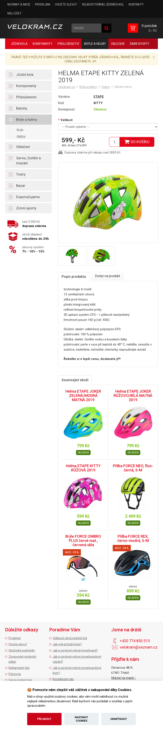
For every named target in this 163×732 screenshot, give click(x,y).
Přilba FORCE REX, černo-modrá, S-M (133, 538)
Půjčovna (14, 674)
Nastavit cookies (81, 719)
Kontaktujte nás (63, 679)
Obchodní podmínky (21, 650)
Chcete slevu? (66, 4)
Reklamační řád (18, 668)
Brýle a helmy (88, 87)
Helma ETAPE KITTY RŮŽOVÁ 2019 (83, 468)
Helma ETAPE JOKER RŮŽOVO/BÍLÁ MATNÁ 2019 (133, 395)
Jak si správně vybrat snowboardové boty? (77, 670)
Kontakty (136, 4)
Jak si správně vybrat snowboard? (75, 650)
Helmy (21, 136)
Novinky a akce (18, 4)
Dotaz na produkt (107, 276)
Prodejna (42, 4)
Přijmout (44, 719)
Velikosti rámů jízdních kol (103, 4)
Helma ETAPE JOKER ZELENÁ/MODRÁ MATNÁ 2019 (83, 395)
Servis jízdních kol (20, 680)
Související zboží (75, 380)
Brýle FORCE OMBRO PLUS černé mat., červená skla (83, 540)
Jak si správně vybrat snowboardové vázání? (77, 659)
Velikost (66, 120)
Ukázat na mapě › (123, 678)
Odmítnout (118, 719)
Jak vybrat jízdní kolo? (67, 644)
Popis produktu (74, 277)
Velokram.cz (66, 87)
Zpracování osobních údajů (22, 659)
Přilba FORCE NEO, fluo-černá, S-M (133, 468)
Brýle (20, 130)
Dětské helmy (123, 87)
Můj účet (14, 13)
